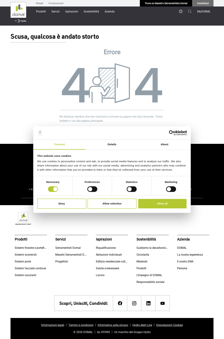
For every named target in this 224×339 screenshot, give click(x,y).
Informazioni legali (52, 325)
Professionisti (56, 3)
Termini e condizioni (80, 325)
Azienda (110, 11)
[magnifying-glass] (189, 11)
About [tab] (164, 144)
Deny (61, 203)
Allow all (162, 203)
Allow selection (111, 203)
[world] (180, 11)
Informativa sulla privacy (113, 325)
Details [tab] (112, 144)
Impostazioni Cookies (169, 325)
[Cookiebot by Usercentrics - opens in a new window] (171, 132)
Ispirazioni (71, 11)
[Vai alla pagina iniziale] (18, 13)
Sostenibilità (91, 11)
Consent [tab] (59, 144)
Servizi (55, 11)
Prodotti (41, 11)
